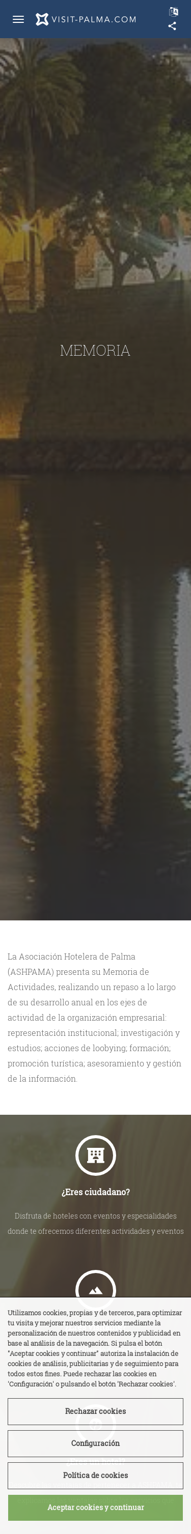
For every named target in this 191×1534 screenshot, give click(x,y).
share (172, 26)
